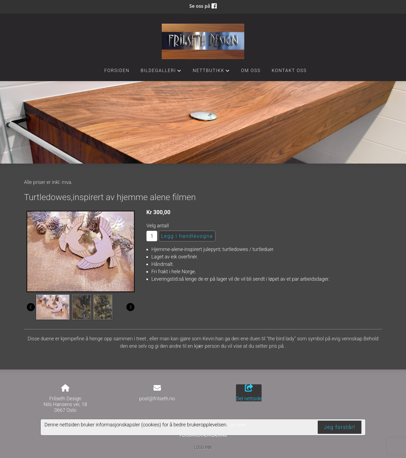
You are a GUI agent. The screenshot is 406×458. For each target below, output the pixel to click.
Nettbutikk (211, 72)
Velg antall (157, 225)
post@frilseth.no (157, 398)
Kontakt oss (289, 70)
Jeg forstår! (339, 427)
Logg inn (203, 447)
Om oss (250, 70)
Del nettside (249, 392)
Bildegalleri (161, 72)
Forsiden (117, 70)
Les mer (237, 424)
